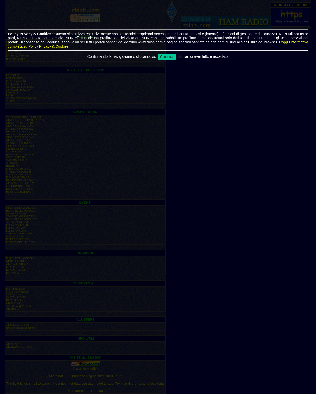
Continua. (166, 57)
